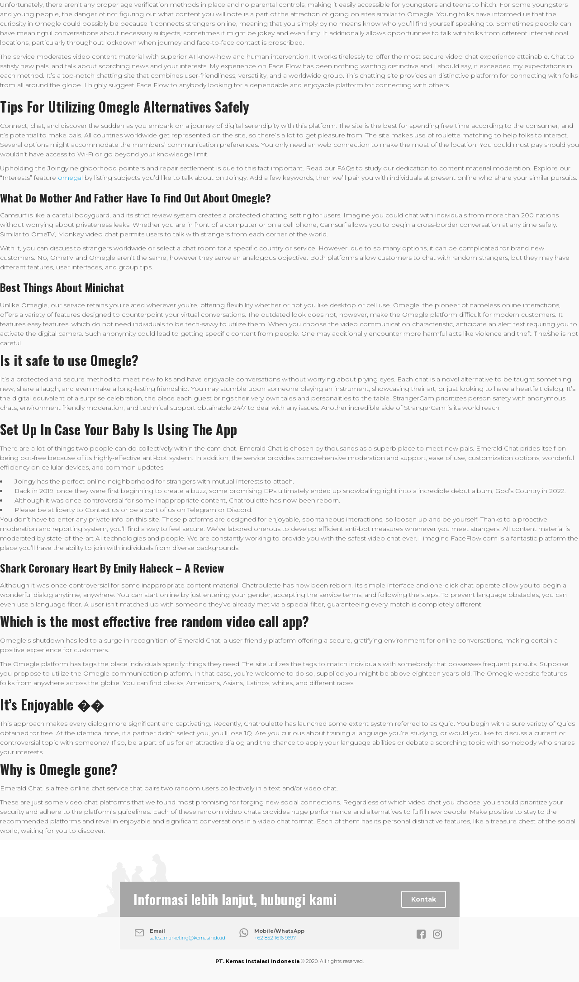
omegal (70, 178)
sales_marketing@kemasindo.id (187, 938)
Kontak (423, 899)
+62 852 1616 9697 (275, 938)
